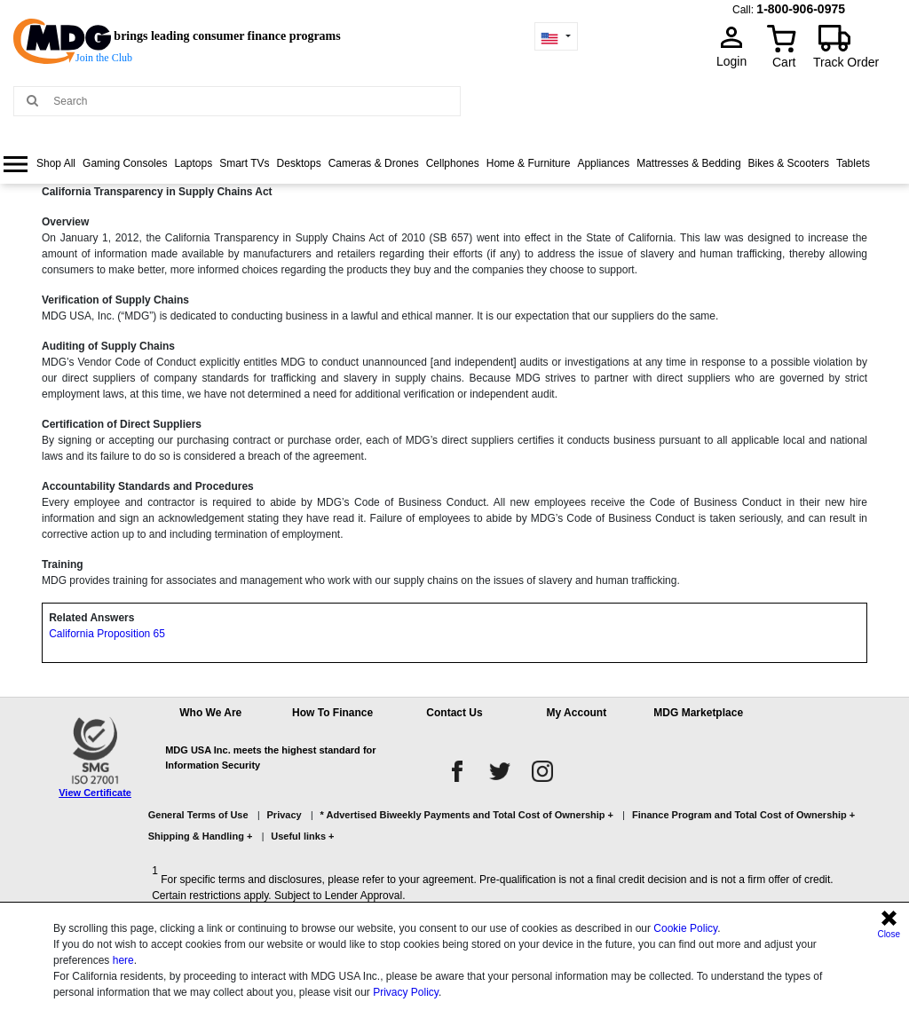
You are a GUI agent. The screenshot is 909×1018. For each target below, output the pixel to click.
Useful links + (302, 836)
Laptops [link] (193, 163)
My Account (577, 712)
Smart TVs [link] (244, 163)
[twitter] (499, 771)
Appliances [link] (603, 163)
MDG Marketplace (698, 712)
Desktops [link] (299, 163)
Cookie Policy (685, 928)
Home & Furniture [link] (528, 163)
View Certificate (95, 792)
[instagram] (542, 771)
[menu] (454, 178)
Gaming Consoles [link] (125, 163)
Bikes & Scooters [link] (788, 163)
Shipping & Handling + (200, 836)
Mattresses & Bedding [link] (688, 163)
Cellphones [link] (452, 163)
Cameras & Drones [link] (373, 163)
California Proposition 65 (107, 633)
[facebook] (457, 771)
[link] (39, 163)
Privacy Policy (406, 992)
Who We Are (210, 712)
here (123, 960)
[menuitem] (39, 163)
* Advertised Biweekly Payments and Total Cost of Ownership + (466, 814)
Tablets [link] (853, 163)
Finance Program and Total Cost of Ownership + (743, 814)
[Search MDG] (252, 101)
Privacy (284, 814)
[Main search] (32, 100)
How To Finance (332, 712)
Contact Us (454, 712)
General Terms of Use (198, 814)
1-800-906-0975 (800, 9)
